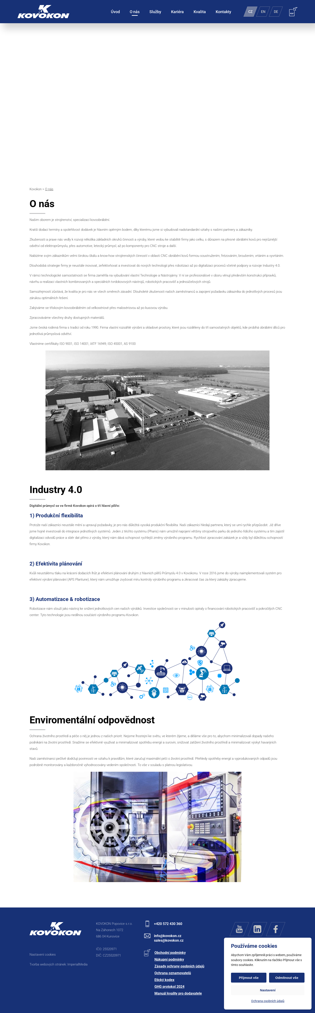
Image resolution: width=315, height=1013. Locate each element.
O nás (135, 11)
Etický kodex (164, 980)
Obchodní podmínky (170, 953)
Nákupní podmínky (169, 959)
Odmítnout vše (286, 978)
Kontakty (223, 11)
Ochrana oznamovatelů (172, 973)
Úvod (115, 11)
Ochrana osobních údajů (267, 1001)
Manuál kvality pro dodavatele (178, 993)
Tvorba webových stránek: (48, 964)
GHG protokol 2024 (169, 987)
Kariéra (177, 11)
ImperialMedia (77, 964)
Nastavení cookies (43, 955)
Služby (155, 11)
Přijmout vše (249, 978)
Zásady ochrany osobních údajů (179, 966)
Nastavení (268, 990)
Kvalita (200, 11)
